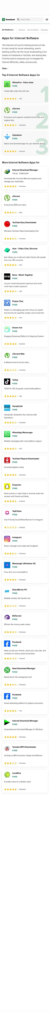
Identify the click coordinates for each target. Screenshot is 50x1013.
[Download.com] (8, 19)
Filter (5, 68)
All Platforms (8, 30)
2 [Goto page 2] (12, 798)
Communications (33, 30)
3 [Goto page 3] (19, 798)
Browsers (22, 30)
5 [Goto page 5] (34, 798)
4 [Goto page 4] (27, 798)
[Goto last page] (43, 798)
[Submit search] (18, 19)
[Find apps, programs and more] (30, 19)
